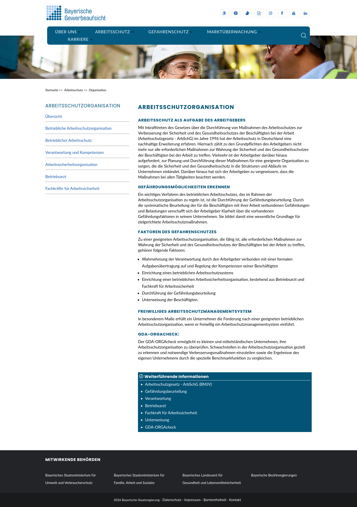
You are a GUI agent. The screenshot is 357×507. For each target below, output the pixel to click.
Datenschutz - (173, 500)
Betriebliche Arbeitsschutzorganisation (78, 128)
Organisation (97, 90)
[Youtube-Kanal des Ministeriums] (293, 13)
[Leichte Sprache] (259, 13)
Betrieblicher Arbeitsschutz (68, 140)
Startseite (51, 90)
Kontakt (235, 500)
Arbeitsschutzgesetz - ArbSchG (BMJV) (178, 384)
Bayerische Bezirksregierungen (274, 475)
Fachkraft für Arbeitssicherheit (171, 412)
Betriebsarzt (55, 176)
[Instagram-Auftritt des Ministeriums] (270, 13)
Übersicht (53, 116)
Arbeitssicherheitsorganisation (71, 164)
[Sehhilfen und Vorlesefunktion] (235, 13)
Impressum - (193, 500)
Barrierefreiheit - (216, 500)
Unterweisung (157, 419)
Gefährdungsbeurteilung (166, 391)
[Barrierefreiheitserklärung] (224, 13)
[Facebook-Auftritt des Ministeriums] (282, 13)
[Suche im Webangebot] (303, 35)
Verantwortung (158, 398)
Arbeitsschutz (73, 90)
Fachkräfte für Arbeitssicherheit (72, 188)
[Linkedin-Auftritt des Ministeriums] (305, 13)
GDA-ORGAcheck (160, 427)
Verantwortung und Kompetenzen (74, 152)
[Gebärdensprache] (247, 13)
